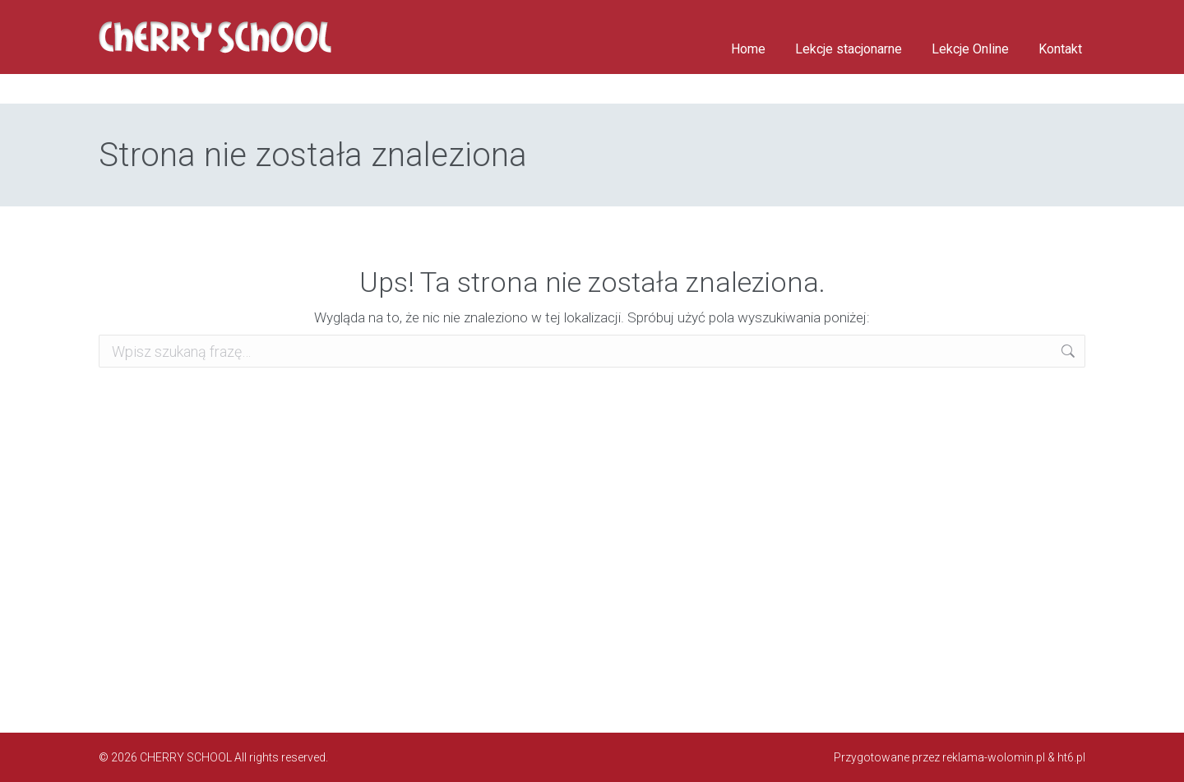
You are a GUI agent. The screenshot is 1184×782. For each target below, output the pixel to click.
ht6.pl (1071, 757)
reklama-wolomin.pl (993, 757)
